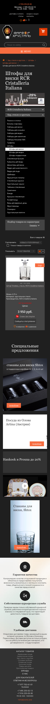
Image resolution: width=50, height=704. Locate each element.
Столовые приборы (25, 660)
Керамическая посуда (25, 656)
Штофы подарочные (17, 155)
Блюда (10, 193)
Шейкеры (11, 174)
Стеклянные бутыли (15, 158)
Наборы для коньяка (16, 130)
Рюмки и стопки (14, 120)
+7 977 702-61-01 (25, 684)
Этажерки (11, 209)
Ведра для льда (13, 171)
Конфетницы (12, 200)
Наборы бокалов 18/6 (16, 139)
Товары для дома (25, 666)
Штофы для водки (16, 152)
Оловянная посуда (25, 662)
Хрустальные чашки (15, 184)
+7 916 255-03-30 (25, 4)
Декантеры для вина (15, 165)
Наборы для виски (14, 127)
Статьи (20, 16)
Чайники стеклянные (16, 187)
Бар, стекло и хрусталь (16, 60)
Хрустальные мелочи (16, 212)
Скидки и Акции (33, 14)
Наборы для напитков (16, 136)
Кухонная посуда (25, 664)
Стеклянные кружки (15, 181)
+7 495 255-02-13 (29, 7)
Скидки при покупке (27, 316)
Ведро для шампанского (17, 168)
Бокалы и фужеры (14, 124)
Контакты (30, 16)
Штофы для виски (10, 63)
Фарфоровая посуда (25, 654)
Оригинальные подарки (25, 668)
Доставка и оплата (16, 14)
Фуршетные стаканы (15, 177)
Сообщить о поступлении (25, 321)
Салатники (11, 190)
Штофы (31, 60)
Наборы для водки (15, 133)
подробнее (13, 405)
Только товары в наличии (19, 245)
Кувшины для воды (15, 162)
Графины (11, 142)
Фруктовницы (13, 206)
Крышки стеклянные (15, 196)
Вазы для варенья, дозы (17, 203)
